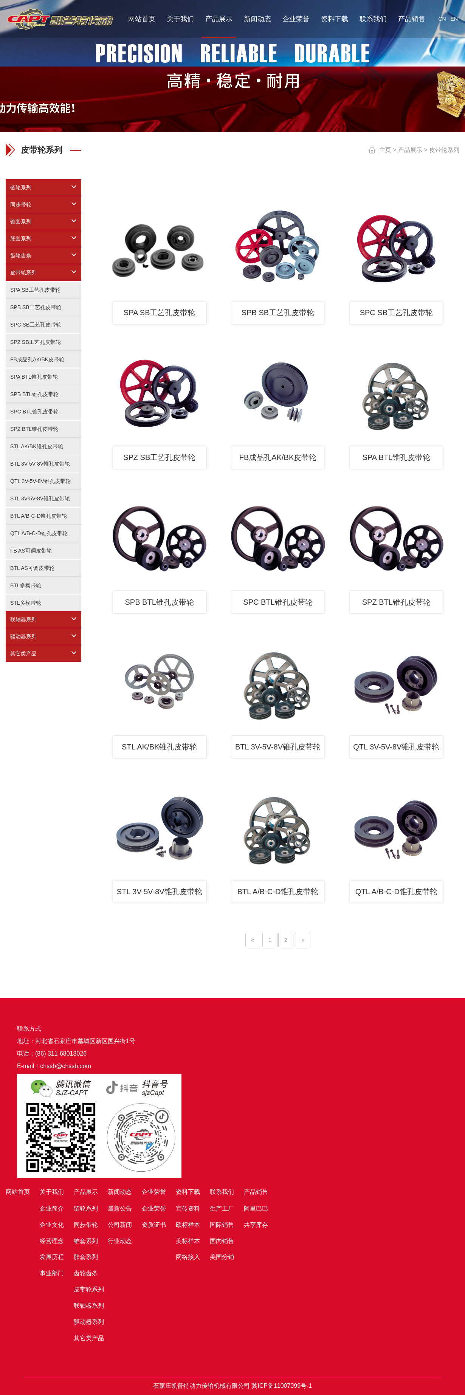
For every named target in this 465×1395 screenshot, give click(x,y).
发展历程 (52, 1257)
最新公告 (120, 1208)
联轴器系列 (23, 619)
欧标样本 (188, 1225)
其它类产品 (23, 653)
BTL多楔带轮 (25, 585)
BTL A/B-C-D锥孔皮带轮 (38, 516)
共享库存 (256, 1225)
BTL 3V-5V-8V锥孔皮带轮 (40, 464)
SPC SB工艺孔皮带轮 (35, 325)
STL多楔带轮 (25, 603)
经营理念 (52, 1241)
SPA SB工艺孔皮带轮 (35, 290)
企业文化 (52, 1225)
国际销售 (222, 1225)
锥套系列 (20, 221)
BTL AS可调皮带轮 (32, 568)
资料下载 (334, 19)
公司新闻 (120, 1225)
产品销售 (411, 19)
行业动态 (120, 1241)
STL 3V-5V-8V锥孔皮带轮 (40, 498)
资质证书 (154, 1225)
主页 (385, 150)
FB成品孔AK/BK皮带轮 (37, 359)
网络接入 (188, 1257)
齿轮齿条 (20, 255)
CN (442, 19)
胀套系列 (20, 238)
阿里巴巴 (256, 1208)
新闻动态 (257, 19)
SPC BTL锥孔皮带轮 (34, 412)
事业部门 (52, 1273)
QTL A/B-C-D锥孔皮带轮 (39, 533)
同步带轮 (20, 204)
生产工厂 (222, 1208)
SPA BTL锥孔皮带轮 (34, 377)
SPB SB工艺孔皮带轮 (35, 307)
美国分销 (222, 1257)
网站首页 (141, 19)
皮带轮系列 (23, 272)
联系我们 (373, 19)
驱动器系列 (23, 636)
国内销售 (222, 1241)
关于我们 (180, 19)
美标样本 (188, 1241)
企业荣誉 (296, 19)
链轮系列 (20, 187)
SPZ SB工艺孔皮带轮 (35, 342)
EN (454, 19)
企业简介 (52, 1208)
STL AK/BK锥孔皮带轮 (36, 446)
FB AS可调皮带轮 (31, 551)
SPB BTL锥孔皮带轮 (34, 394)
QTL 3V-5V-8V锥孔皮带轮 (40, 481)
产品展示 (218, 19)
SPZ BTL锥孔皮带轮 (34, 429)
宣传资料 (188, 1208)
